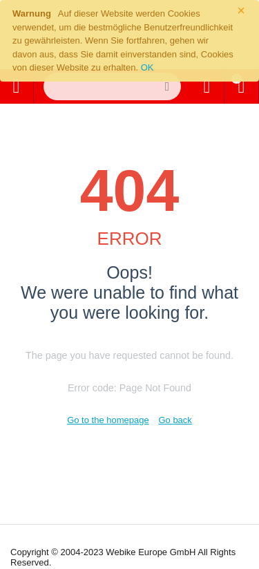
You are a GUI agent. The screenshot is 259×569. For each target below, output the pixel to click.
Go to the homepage (108, 420)
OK (147, 67)
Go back (174, 420)
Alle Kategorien (15, 86)
